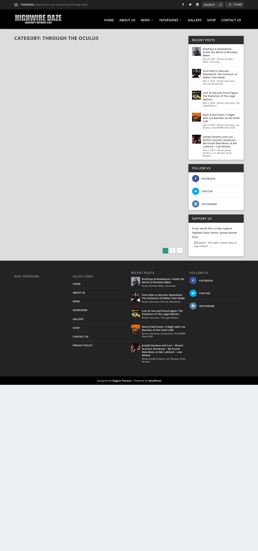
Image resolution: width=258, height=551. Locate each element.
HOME (109, 19)
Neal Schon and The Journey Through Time (61, 4)
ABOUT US (127, 19)
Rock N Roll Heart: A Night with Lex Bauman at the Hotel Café (221, 116)
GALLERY (195, 19)
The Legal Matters (170, 316)
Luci (214, 151)
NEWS (145, 19)
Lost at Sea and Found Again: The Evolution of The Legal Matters (220, 95)
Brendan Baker (156, 284)
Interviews (215, 60)
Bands (220, 57)
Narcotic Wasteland (212, 82)
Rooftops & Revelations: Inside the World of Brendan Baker (220, 51)
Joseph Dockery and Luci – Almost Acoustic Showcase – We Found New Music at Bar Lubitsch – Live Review (220, 140)
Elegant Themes (122, 379)
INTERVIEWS (168, 19)
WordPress (155, 379)
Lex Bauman (167, 332)
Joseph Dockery (157, 357)
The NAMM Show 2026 (223, 126)
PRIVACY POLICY (82, 344)
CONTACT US (231, 19)
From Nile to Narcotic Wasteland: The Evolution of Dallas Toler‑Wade (220, 73)
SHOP (211, 19)
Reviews (221, 151)
